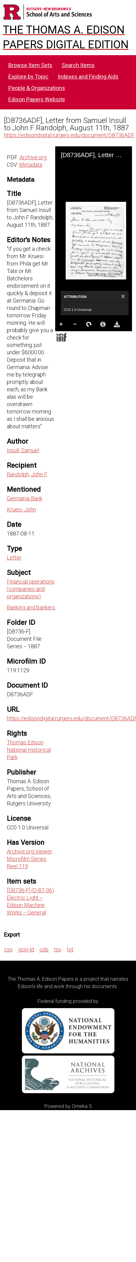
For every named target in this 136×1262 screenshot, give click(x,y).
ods (43, 949)
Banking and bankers (31, 607)
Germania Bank (24, 498)
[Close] (123, 296)
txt (70, 949)
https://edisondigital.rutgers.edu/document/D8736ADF (69, 135)
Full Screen (75, 336)
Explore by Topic (28, 76)
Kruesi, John (21, 509)
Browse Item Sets (30, 65)
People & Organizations (36, 88)
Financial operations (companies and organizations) (31, 589)
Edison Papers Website (36, 99)
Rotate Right (89, 324)
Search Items (78, 65)
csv (8, 949)
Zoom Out (75, 324)
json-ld (26, 949)
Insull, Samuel (23, 450)
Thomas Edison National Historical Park (29, 749)
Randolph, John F (27, 474)
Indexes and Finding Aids (88, 76)
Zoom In (61, 324)
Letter (14, 557)
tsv (57, 949)
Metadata (30, 164)
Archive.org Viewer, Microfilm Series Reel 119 (30, 858)
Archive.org (33, 157)
